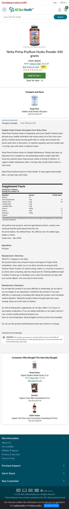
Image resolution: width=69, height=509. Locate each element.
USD (62, 2)
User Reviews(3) (28, 123)
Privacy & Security (11, 454)
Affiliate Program (10, 450)
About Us (6, 442)
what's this (35, 63)
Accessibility (8, 446)
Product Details (9, 123)
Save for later (33, 80)
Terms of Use (8, 458)
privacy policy (36, 505)
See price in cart (31, 66)
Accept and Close (51, 505)
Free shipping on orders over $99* (14, 2)
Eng (54, 2)
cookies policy (19, 505)
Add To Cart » (34, 75)
